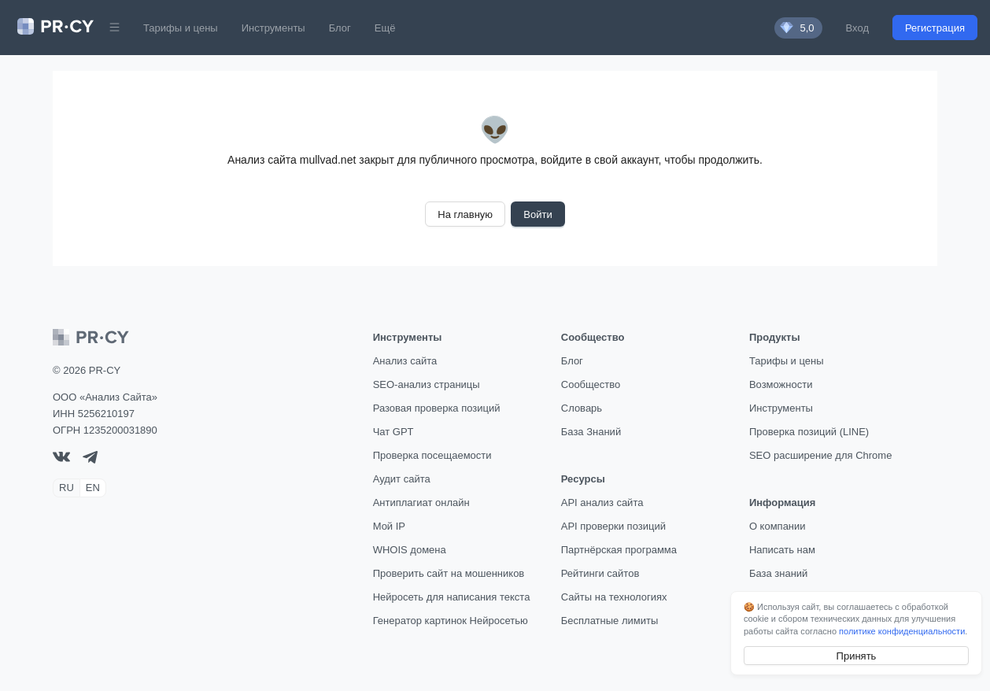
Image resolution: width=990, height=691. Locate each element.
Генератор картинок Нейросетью (450, 620)
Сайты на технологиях (614, 597)
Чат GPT (393, 432)
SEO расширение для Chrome (820, 455)
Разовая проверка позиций (437, 408)
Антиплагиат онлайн (421, 502)
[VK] (61, 458)
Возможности (781, 384)
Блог (340, 28)
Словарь (581, 408)
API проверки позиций (613, 526)
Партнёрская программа (619, 550)
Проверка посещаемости (432, 455)
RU (66, 487)
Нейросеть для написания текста (451, 597)
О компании (777, 526)
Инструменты (273, 28)
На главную (465, 214)
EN (93, 487)
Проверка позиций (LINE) (809, 432)
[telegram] (90, 460)
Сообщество (591, 384)
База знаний (778, 573)
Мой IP (389, 526)
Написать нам (782, 550)
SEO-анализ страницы (426, 384)
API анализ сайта (602, 502)
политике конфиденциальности (902, 631)
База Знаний (591, 432)
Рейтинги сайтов (600, 573)
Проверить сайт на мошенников (449, 573)
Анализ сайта (405, 361)
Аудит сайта (401, 479)
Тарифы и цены (180, 28)
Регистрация (935, 28)
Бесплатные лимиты (610, 620)
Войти (537, 214)
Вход (857, 28)
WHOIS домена (409, 550)
